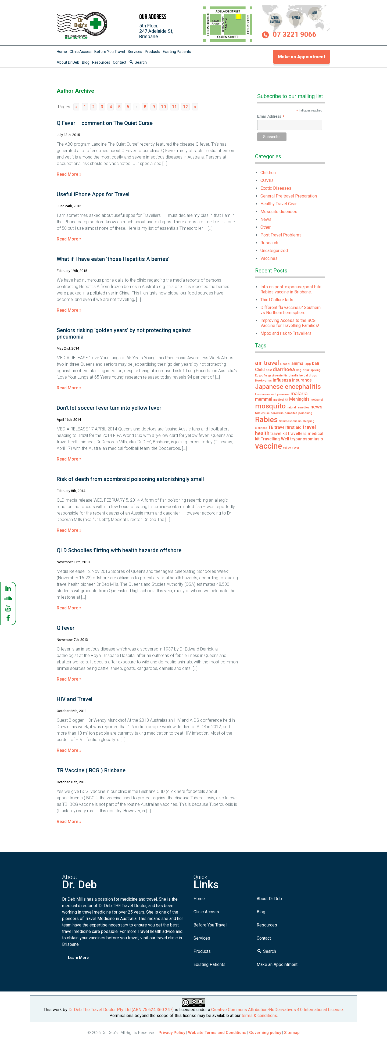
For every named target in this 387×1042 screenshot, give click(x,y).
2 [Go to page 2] (93, 106)
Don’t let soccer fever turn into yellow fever (109, 408)
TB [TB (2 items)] (271, 427)
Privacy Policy (172, 1032)
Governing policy (265, 1032)
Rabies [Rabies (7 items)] (266, 419)
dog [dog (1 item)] (299, 370)
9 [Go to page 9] (153, 106)
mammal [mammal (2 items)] (263, 399)
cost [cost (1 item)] (269, 370)
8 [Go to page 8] (145, 106)
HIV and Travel (74, 699)
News (265, 219)
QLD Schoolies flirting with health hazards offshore (119, 550)
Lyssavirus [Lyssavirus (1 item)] (282, 394)
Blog (85, 62)
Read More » (69, 174)
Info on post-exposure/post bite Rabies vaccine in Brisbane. (290, 289)
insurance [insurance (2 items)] (302, 380)
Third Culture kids (276, 299)
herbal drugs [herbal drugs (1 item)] (308, 375)
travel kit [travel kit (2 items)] (278, 433)
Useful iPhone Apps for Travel (93, 194)
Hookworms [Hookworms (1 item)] (263, 380)
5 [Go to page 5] (119, 106)
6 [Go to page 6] (128, 106)
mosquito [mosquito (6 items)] (270, 406)
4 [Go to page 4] (110, 106)
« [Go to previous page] (76, 106)
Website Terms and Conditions (217, 1032)
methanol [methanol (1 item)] (317, 399)
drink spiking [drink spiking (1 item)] (312, 370)
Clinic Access (81, 51)
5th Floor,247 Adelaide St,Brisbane (156, 31)
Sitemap (292, 1032)
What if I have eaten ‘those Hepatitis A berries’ (113, 259)
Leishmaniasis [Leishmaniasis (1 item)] (264, 394)
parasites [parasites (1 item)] (291, 413)
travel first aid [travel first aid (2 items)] (288, 427)
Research (269, 242)
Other (265, 227)
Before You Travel (109, 51)
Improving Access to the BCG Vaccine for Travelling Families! (289, 323)
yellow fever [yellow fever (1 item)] (291, 448)
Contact (119, 62)
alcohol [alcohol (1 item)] (285, 364)
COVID (266, 180)
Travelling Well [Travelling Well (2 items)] (275, 438)
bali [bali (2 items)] (315, 363)
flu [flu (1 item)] (265, 375)
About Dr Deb (68, 62)
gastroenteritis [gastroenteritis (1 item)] (278, 375)
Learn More (78, 957)
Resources (101, 62)
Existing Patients (177, 51)
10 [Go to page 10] (163, 106)
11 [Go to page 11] (174, 106)
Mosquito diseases (278, 211)
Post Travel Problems (281, 235)
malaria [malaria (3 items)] (299, 393)
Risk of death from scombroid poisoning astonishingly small (130, 479)
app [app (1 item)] (308, 364)
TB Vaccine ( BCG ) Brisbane (91, 770)
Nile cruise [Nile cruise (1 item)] (262, 413)
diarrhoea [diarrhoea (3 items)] (284, 369)
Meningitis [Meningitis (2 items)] (299, 399)
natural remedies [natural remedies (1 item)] (298, 407)
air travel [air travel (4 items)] (267, 362)
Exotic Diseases (275, 188)
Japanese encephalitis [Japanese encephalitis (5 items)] (288, 386)
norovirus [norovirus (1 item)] (277, 413)
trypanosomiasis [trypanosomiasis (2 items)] (306, 438)
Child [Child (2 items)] (260, 369)
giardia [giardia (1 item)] (293, 375)
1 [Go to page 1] (85, 106)
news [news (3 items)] (316, 407)
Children (268, 172)
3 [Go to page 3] (102, 106)
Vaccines (269, 258)
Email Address (271, 116)
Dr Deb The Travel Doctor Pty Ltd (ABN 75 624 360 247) (121, 1009)
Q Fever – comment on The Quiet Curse (105, 123)
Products (152, 51)
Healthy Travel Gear (278, 203)
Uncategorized (274, 250)
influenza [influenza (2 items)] (282, 380)
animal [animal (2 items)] (297, 363)
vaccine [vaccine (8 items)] (268, 446)
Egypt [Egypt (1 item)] (259, 375)
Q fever (65, 628)
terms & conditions (259, 1015)
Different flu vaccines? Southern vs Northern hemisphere (290, 310)
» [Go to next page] (195, 106)
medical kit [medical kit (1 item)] (280, 399)
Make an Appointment (301, 56)
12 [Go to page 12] (185, 106)
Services (135, 51)
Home (62, 51)
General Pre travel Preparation (288, 196)
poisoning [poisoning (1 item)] (305, 413)
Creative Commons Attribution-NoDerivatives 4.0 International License (277, 1009)
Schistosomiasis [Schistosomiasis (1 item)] (290, 421)
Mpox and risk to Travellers (285, 333)
